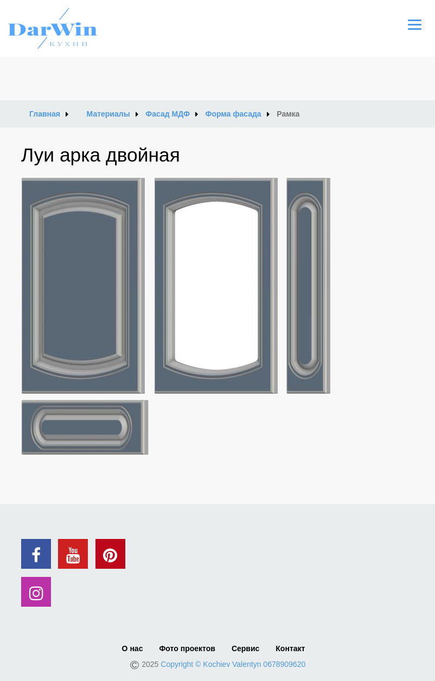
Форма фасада (233, 114)
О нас (132, 648)
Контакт (290, 648)
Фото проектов (187, 648)
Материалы (108, 114)
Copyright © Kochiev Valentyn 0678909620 (233, 664)
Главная (44, 114)
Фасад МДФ (167, 114)
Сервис (245, 648)
